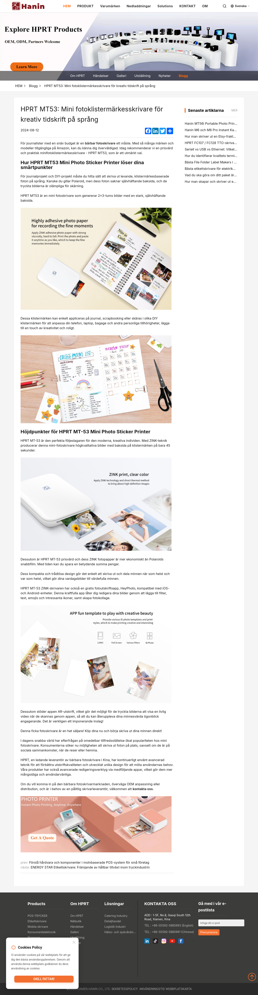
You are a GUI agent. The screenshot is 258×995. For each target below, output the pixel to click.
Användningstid (152, 989)
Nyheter (165, 76)
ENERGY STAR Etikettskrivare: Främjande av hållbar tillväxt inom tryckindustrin (90, 867)
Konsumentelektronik (42, 932)
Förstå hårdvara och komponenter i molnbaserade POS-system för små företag (89, 862)
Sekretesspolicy (124, 989)
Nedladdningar (139, 6)
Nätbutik (76, 921)
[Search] (225, 6)
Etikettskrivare (37, 921)
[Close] (74, 942)
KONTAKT (187, 6)
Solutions (165, 6)
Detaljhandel (112, 921)
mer (234, 110)
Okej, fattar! (44, 980)
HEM (67, 6)
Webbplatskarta (179, 989)
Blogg (183, 76)
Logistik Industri (115, 926)
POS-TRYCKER (37, 915)
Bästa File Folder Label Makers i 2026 (213, 162)
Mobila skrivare (38, 926)
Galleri (121, 76)
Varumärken (110, 6)
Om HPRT (77, 76)
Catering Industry (116, 915)
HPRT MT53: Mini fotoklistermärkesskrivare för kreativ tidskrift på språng (99, 86)
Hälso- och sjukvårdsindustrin (120, 932)
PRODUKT (85, 6)
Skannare (34, 937)
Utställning (142, 76)
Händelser (100, 76)
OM (205, 6)
